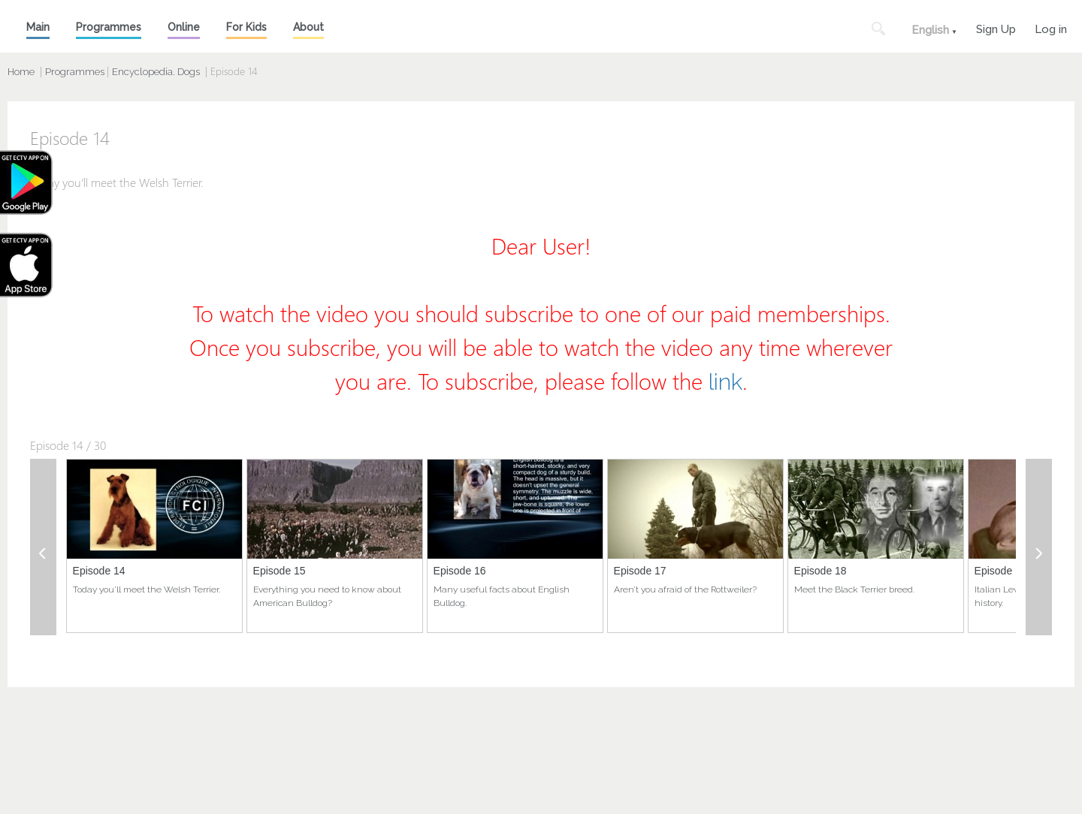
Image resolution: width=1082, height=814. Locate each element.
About (308, 27)
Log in (1051, 27)
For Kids (246, 27)
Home (21, 71)
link (725, 382)
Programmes (108, 27)
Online (184, 27)
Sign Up (996, 27)
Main (38, 27)
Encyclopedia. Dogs (156, 71)
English (930, 30)
